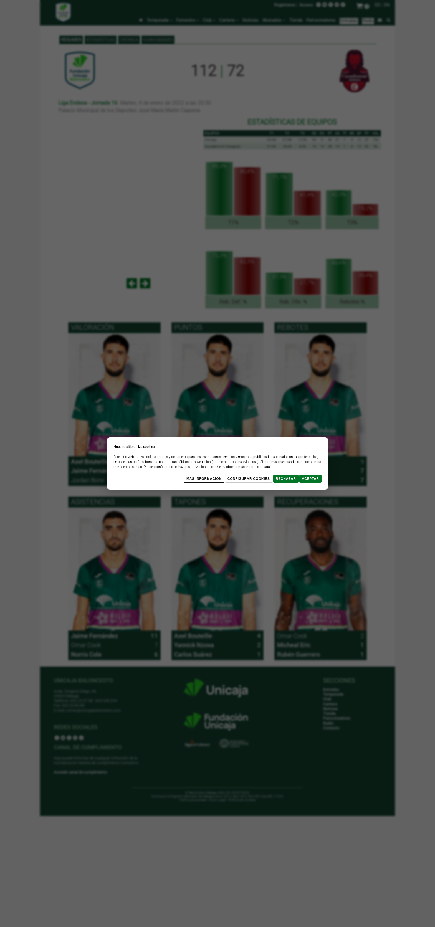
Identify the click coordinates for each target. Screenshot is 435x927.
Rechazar (286, 479)
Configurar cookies (248, 479)
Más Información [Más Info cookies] (204, 479)
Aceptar (310, 479)
